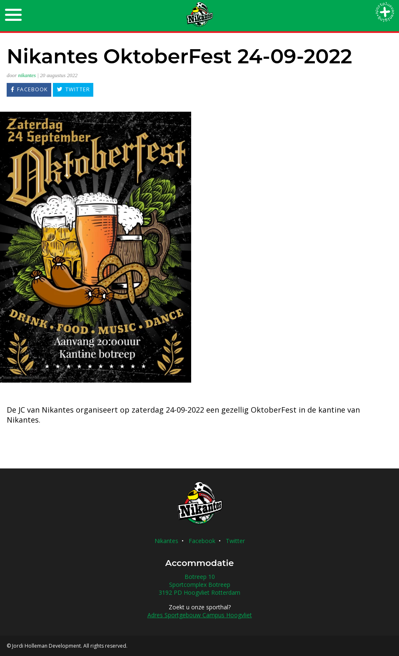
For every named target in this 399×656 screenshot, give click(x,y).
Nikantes (166, 541)
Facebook (202, 541)
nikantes (27, 75)
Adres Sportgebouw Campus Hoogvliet (199, 615)
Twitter (235, 541)
